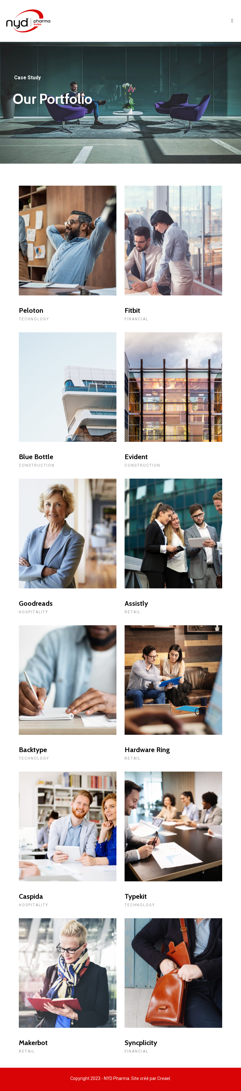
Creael (163, 1078)
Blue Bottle (36, 457)
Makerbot (33, 1042)
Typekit (136, 896)
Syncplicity (141, 1042)
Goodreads (36, 603)
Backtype (33, 749)
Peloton (31, 310)
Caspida (31, 896)
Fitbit (132, 310)
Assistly (136, 603)
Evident (136, 457)
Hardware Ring (147, 749)
